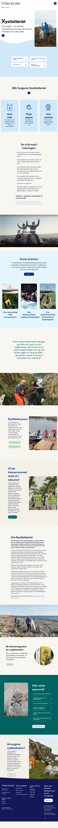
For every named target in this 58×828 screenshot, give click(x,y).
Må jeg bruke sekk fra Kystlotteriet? (39, 704)
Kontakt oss (13, 523)
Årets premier (19, 67)
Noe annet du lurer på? (40, 732)
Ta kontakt (12, 781)
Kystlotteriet (19, 794)
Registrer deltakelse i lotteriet (19, 60)
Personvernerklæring (6, 814)
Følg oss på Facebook (15, 447)
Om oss (32, 798)
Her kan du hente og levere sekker (38, 60)
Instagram (4, 808)
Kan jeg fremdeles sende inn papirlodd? (42, 725)
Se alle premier (29, 278)
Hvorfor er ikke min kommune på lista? (39, 714)
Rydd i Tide (18, 799)
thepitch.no (11, 815)
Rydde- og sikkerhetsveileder (38, 68)
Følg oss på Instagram (15, 452)
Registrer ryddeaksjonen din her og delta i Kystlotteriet (29, 206)
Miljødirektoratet (15, 604)
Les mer (10, 670)
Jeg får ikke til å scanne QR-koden (41, 719)
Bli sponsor (48, 806)
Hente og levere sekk (35, 793)
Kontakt (32, 796)
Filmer (32, 803)
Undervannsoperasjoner (22, 801)
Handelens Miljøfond (37, 602)
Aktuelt (32, 801)
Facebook (4, 810)
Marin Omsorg (19, 796)
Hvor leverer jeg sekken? (40, 709)
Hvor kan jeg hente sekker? (41, 700)
